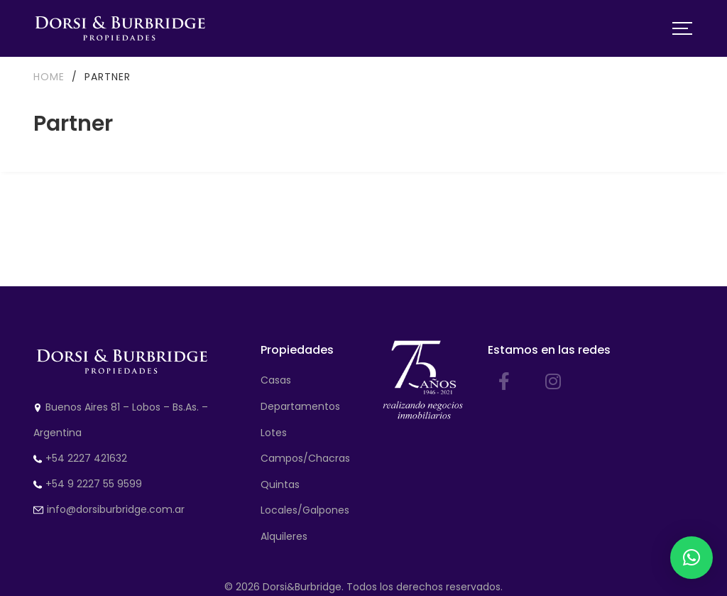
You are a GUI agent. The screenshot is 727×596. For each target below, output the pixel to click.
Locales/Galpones (305, 510)
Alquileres (284, 536)
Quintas (280, 484)
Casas (276, 380)
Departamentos (300, 406)
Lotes (274, 433)
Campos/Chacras (305, 458)
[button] (691, 557)
